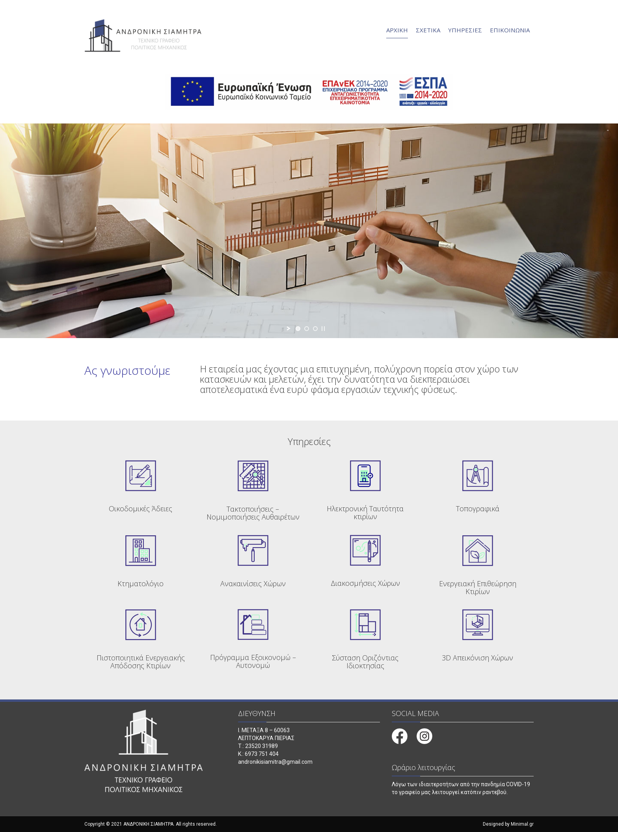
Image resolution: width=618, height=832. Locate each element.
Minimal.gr (522, 824)
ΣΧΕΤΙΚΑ (428, 30)
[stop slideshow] (323, 328)
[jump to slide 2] (306, 328)
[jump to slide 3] (315, 328)
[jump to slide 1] (298, 328)
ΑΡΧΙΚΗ (397, 30)
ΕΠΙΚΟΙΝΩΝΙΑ (510, 30)
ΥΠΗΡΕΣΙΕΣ (465, 30)
